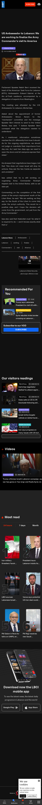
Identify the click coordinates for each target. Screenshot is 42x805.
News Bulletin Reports (23, 310)
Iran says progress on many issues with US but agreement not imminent (28, 431)
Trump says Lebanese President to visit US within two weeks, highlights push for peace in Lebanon (27, 304)
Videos (10, 449)
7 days (22, 526)
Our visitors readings (17, 378)
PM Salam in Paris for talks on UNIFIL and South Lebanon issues (10, 635)
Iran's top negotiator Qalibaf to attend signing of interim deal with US (28, 388)
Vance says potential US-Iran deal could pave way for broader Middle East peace (31, 599)
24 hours (7, 526)
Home (4, 802)
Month (35, 526)
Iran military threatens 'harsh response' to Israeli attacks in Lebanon (10, 562)
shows (30, 802)
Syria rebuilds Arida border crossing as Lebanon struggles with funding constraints (27, 317)
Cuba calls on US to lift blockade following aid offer (28, 401)
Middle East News (24, 424)
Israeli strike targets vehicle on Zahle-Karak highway (28, 416)
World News (23, 384)
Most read (12, 517)
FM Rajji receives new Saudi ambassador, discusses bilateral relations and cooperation (30, 635)
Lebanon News (21, 299)
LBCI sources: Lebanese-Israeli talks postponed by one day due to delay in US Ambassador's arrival (10, 599)
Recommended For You (19, 291)
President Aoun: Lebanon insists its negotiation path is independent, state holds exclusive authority (30, 562)
